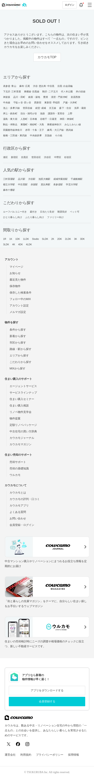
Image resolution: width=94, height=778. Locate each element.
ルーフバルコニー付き (15, 211)
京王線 (52, 108)
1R (4, 239)
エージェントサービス (23, 386)
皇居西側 (75, 97)
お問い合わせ (18, 518)
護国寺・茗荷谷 (56, 113)
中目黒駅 (22, 184)
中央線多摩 (36, 135)
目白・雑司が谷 (29, 113)
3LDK (6, 244)
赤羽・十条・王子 (34, 130)
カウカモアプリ (19, 505)
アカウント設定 (19, 305)
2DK (59, 239)
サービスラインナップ (23, 392)
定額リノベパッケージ (23, 424)
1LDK (26, 239)
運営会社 (10, 754)
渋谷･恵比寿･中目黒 (43, 86)
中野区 (57, 157)
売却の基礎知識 (19, 468)
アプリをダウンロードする (47, 690)
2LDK (68, 239)
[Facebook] (18, 744)
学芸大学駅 (72, 184)
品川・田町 (19, 97)
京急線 (48, 135)
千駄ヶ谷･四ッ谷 (22, 102)
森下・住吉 (65, 108)
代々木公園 (67, 91)
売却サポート (18, 462)
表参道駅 (58, 184)
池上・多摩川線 (11, 108)
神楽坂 (6, 97)
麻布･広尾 (24, 86)
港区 (5, 157)
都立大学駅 (9, 184)
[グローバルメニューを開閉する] (89, 5)
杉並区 (67, 157)
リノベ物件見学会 (20, 412)
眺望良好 (62, 211)
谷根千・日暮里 (48, 119)
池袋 (42, 113)
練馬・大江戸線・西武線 (60, 130)
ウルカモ (15, 474)
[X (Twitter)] (9, 744)
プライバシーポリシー (49, 754)
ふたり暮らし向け (34, 217)
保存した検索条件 (20, 292)
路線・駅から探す (20, 349)
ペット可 (74, 211)
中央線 (6, 102)
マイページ (16, 266)
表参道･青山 (9, 86)
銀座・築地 (34, 97)
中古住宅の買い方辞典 (23, 431)
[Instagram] (27, 744)
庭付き (33, 211)
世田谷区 (36, 157)
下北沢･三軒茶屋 (12, 91)
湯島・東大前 (10, 119)
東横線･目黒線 (31, 91)
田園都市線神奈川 (12, 130)
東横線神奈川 (54, 124)
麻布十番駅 (9, 190)
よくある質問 (18, 512)
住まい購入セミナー (22, 399)
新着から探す (18, 336)
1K (10, 239)
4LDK (29, 244)
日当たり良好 (47, 211)
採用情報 (73, 754)
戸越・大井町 (70, 102)
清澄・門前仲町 (59, 97)
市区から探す (18, 342)
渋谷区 (47, 157)
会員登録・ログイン (22, 524)
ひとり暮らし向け (12, 217)
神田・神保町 (67, 119)
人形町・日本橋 (29, 119)
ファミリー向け (55, 217)
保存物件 (15, 286)
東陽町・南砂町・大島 (32, 124)
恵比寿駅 (45, 184)
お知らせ (15, 273)
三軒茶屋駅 (9, 179)
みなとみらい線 (72, 124)
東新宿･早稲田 (52, 102)
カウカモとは (18, 492)
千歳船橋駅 (77, 179)
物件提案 (15, 418)
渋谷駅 (31, 179)
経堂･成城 (40, 108)
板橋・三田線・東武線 (15, 135)
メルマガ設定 (18, 312)
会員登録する (47, 701)
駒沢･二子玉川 (50, 91)
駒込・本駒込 (10, 124)
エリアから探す (19, 355)
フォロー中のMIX (20, 299)
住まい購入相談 (19, 405)
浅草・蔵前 (80, 108)
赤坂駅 (34, 184)
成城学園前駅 (60, 179)
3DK (82, 239)
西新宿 (37, 102)
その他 (58, 135)
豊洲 (45, 97)
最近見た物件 (18, 279)
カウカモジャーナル (22, 437)
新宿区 (14, 157)
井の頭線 (80, 91)
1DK (17, 239)
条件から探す (18, 329)
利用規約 (25, 754)
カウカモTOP (47, 57)
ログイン (69, 5)
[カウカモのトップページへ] (13, 5)
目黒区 (24, 157)
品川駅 (21, 179)
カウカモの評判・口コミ (25, 499)
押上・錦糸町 (10, 113)
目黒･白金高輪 (65, 86)
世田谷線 (27, 108)
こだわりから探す (20, 362)
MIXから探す (17, 368)
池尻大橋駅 (44, 179)
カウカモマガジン (20, 444)
